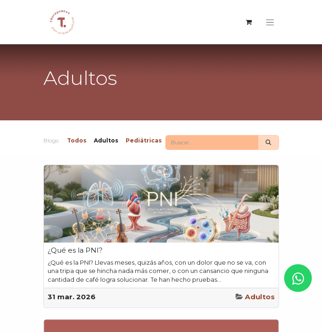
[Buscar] (268, 142)
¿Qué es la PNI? (75, 250)
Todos (76, 140)
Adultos (260, 296)
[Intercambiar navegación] (270, 22)
